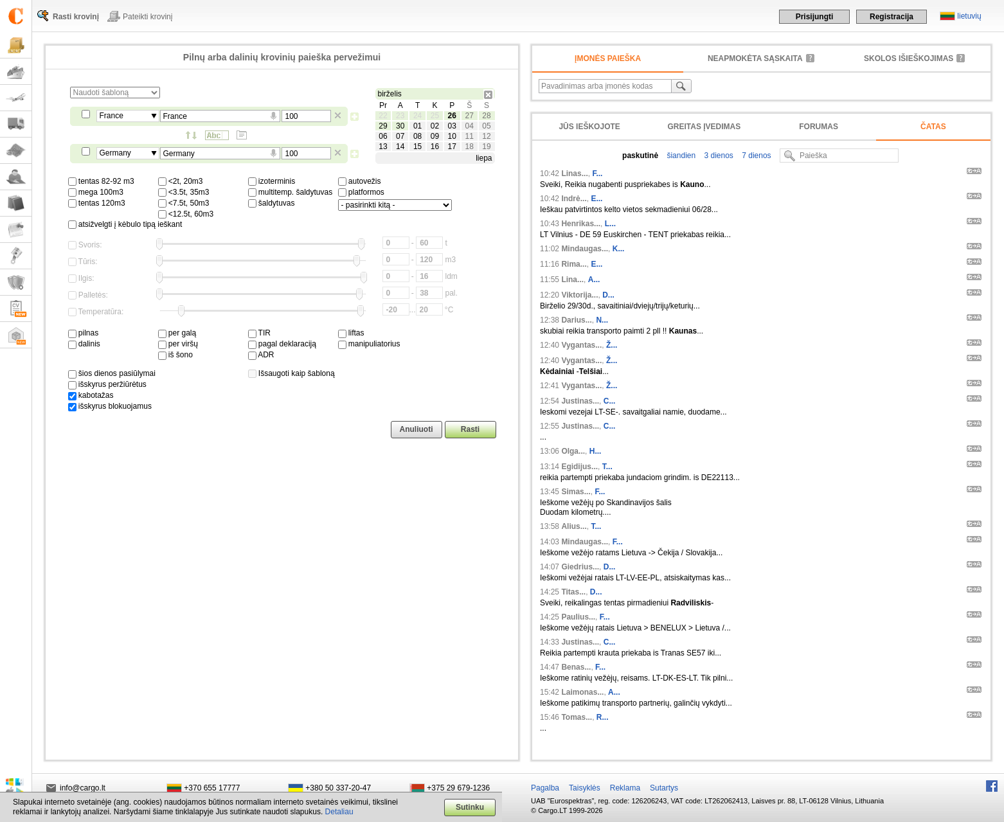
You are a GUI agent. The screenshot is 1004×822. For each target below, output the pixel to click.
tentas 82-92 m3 (101, 181)
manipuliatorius (369, 343)
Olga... (573, 451)
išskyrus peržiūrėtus (107, 384)
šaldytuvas (271, 203)
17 (452, 146)
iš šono (175, 354)
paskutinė (640, 155)
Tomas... (576, 717)
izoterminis (272, 181)
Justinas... (580, 401)
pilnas (83, 332)
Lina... (572, 279)
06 (383, 136)
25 (435, 115)
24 (417, 115)
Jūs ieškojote (589, 126)
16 (435, 146)
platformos (361, 192)
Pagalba (545, 787)
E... (596, 198)
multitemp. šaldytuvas (290, 192)
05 (486, 125)
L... (610, 223)
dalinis (84, 343)
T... (607, 466)
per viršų (178, 343)
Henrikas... (580, 223)
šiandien (680, 155)
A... (594, 279)
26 (452, 115)
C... (610, 401)
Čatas (933, 126)
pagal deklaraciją (282, 343)
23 (400, 115)
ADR (261, 354)
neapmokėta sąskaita (755, 58)
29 (383, 125)
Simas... (575, 491)
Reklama (625, 787)
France (111, 115)
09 (435, 136)
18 (469, 146)
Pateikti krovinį (147, 16)
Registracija (891, 16)
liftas (351, 332)
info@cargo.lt (82, 787)
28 (486, 115)
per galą (177, 332)
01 (417, 125)
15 (417, 146)
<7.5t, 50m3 (184, 203)
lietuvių (969, 16)
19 (486, 146)
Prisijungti (815, 16)
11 (469, 136)
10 (452, 136)
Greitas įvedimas (703, 126)
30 (400, 125)
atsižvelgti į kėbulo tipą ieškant (125, 224)
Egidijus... (579, 466)
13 (383, 146)
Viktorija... (579, 294)
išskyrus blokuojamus (110, 406)
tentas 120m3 (96, 203)
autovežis (359, 181)
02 (435, 125)
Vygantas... (581, 345)
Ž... (611, 345)
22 (383, 115)
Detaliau (339, 811)
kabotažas (91, 395)
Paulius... (578, 616)
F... (597, 173)
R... (602, 717)
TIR (259, 332)
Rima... (573, 264)
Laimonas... (582, 692)
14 (400, 146)
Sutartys (664, 787)
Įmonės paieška (608, 58)
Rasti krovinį (76, 16)
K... (619, 248)
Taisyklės (584, 787)
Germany (115, 152)
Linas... (574, 173)
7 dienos (755, 155)
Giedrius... (580, 566)
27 (469, 115)
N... (602, 320)
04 (469, 125)
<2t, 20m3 (180, 181)
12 (486, 136)
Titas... (573, 591)
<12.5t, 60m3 (186, 214)
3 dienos (717, 155)
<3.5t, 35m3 (184, 192)
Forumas (818, 126)
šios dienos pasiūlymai (112, 373)
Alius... (573, 526)
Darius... (576, 320)
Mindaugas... (584, 248)
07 (400, 136)
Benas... (576, 667)
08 (417, 136)
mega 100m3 (95, 192)
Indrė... (573, 198)
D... (608, 294)
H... (595, 451)
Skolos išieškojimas (908, 58)
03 (452, 125)
